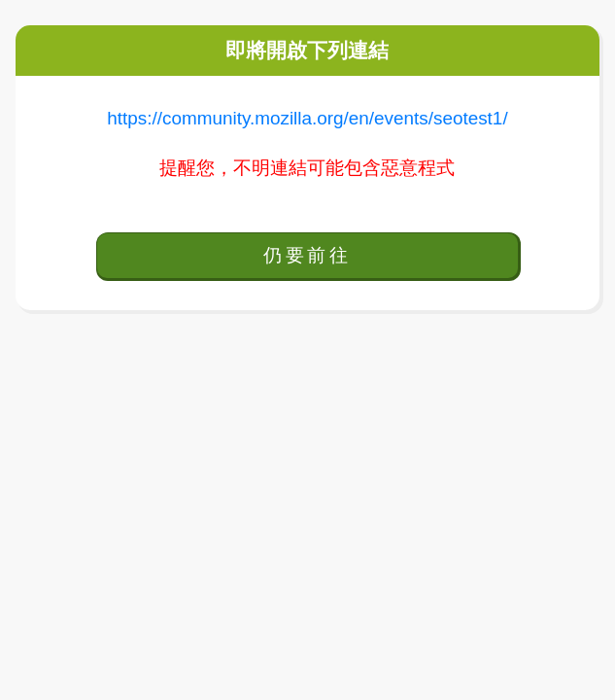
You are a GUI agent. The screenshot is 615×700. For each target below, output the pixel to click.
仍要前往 (307, 255)
